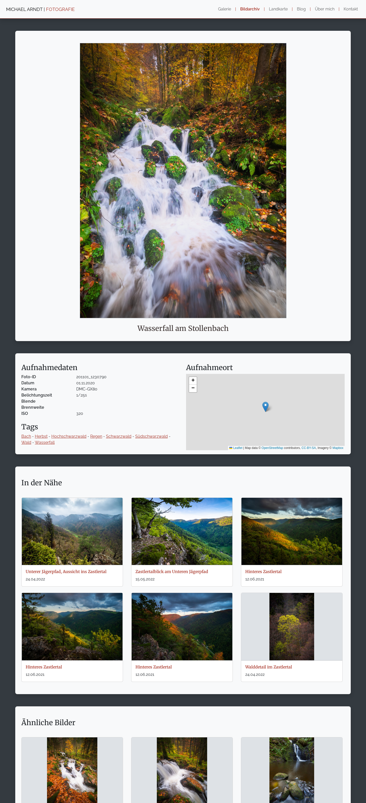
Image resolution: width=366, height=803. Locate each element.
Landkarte (278, 9)
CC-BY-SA (309, 448)
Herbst (41, 436)
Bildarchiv (250, 9)
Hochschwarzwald (68, 436)
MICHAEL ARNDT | (40, 9)
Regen (96, 436)
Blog (301, 9)
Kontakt (351, 9)
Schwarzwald (118, 436)
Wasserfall (45, 442)
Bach (26, 436)
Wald (26, 442)
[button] (265, 407)
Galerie (224, 9)
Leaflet (235, 448)
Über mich (324, 9)
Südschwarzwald (151, 436)
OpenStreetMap (272, 448)
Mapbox (337, 448)
